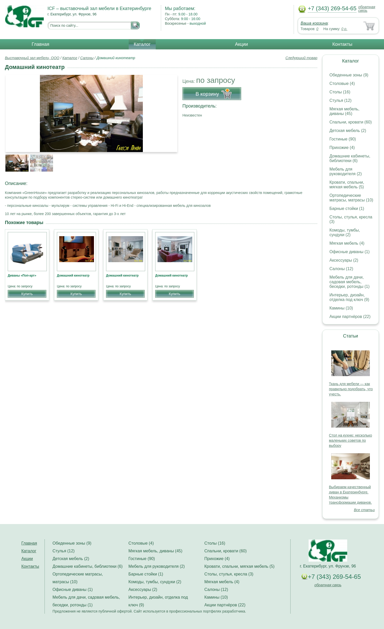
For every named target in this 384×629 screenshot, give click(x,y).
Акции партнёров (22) (350, 316)
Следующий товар (301, 58)
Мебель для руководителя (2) (345, 171)
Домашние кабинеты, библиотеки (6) (349, 158)
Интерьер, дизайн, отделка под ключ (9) (349, 297)
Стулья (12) (340, 100)
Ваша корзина (314, 23)
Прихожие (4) (342, 147)
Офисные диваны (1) (349, 252)
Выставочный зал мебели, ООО (32, 58)
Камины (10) (341, 308)
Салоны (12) (341, 269)
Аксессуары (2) (343, 260)
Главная (40, 44)
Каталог (142, 44)
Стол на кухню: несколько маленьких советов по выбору (350, 440)
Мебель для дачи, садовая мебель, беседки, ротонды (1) (349, 282)
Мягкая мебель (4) (346, 243)
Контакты (342, 44)
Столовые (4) (342, 83)
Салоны (87, 58)
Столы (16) (339, 92)
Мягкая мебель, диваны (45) (344, 111)
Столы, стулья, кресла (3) (228, 574)
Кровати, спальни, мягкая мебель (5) (346, 184)
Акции (241, 44)
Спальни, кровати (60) (350, 122)
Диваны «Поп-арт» (22, 275)
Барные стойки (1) (346, 208)
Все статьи (364, 510)
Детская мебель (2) (347, 130)
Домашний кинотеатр (73, 275)
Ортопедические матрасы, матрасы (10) (351, 197)
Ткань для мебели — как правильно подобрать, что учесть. (351, 389)
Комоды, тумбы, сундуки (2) (344, 232)
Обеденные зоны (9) (348, 75)
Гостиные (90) (342, 139)
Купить (27, 294)
